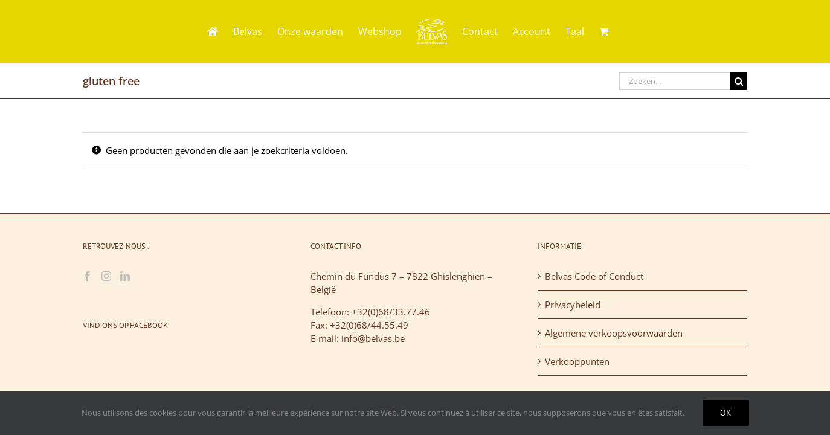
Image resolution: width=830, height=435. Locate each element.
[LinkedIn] (125, 276)
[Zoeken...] (674, 81)
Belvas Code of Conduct (594, 276)
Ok (726, 412)
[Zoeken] (738, 81)
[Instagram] (106, 276)
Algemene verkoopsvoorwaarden (614, 333)
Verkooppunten (577, 361)
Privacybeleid (572, 304)
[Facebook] (87, 276)
